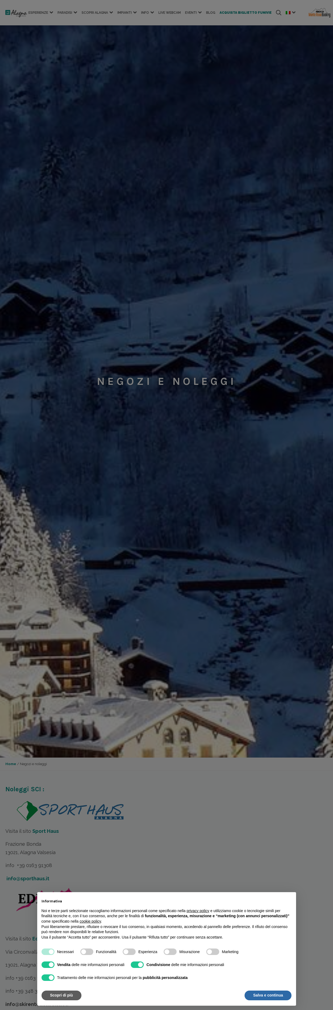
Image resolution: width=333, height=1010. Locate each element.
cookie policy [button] (90, 921)
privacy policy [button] (198, 911)
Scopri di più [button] (61, 995)
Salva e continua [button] (268, 995)
